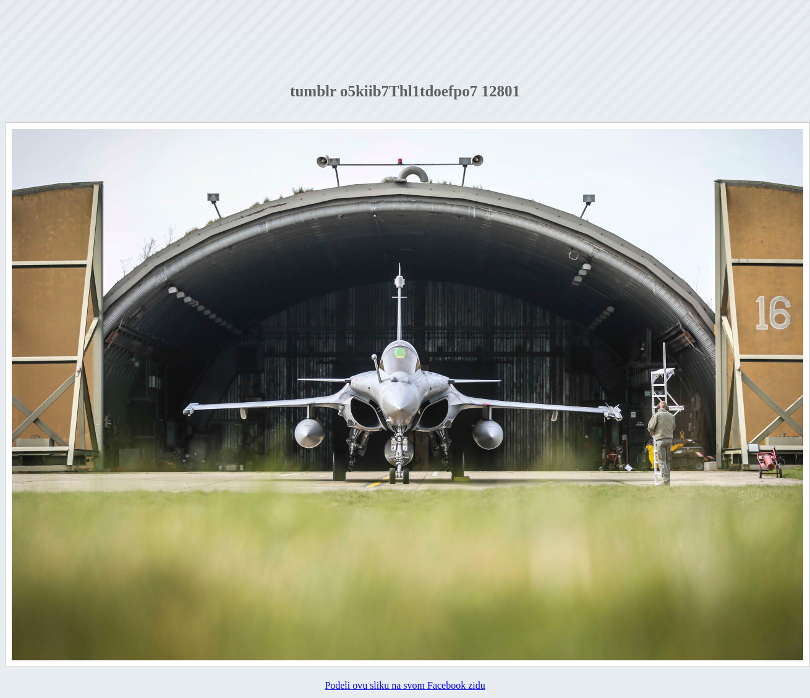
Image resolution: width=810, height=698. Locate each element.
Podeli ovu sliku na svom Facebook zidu (405, 685)
